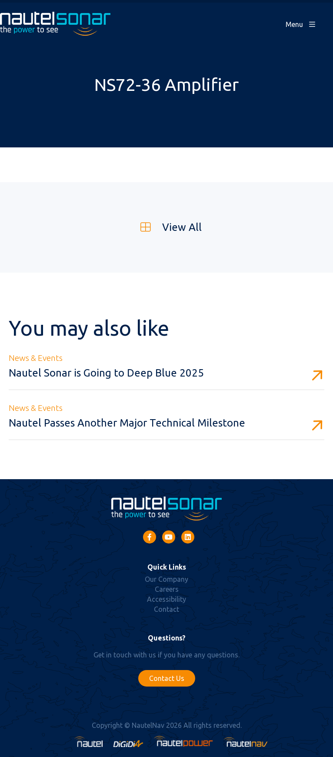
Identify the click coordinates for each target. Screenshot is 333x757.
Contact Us (166, 678)
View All (167, 227)
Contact (166, 609)
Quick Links (166, 567)
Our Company (166, 579)
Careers (167, 589)
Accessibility (166, 599)
